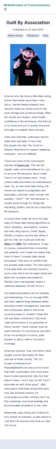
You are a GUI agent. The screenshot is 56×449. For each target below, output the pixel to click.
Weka (7, 243)
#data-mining (15, 35)
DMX (19, 243)
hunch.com (23, 165)
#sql (45, 35)
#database (33, 35)
